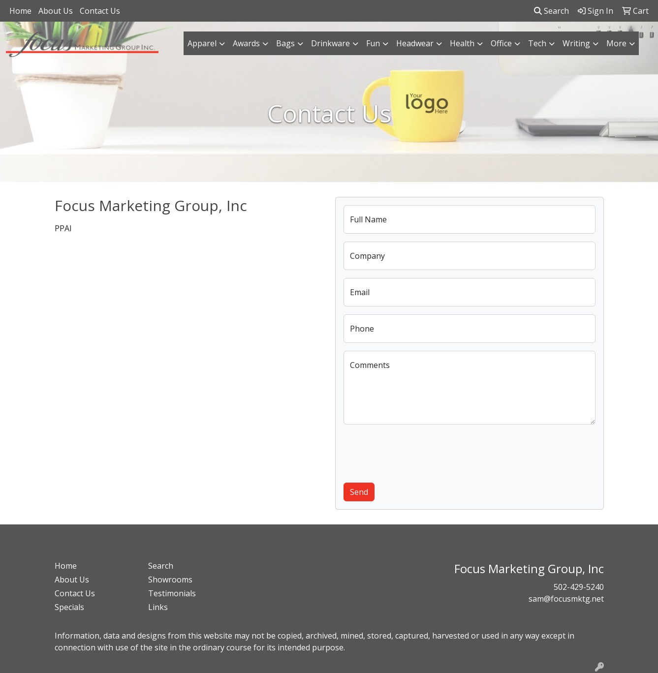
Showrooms (170, 579)
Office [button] (501, 43)
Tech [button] (537, 43)
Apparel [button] (202, 43)
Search (551, 10)
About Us (55, 10)
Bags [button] (285, 43)
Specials (69, 607)
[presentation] (418, 451)
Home (20, 10)
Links (158, 607)
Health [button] (462, 43)
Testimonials (172, 593)
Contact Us (100, 10)
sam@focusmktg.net (566, 598)
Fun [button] (373, 43)
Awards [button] (246, 43)
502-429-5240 (579, 586)
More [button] (616, 43)
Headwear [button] (415, 43)
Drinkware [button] (330, 43)
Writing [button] (576, 43)
